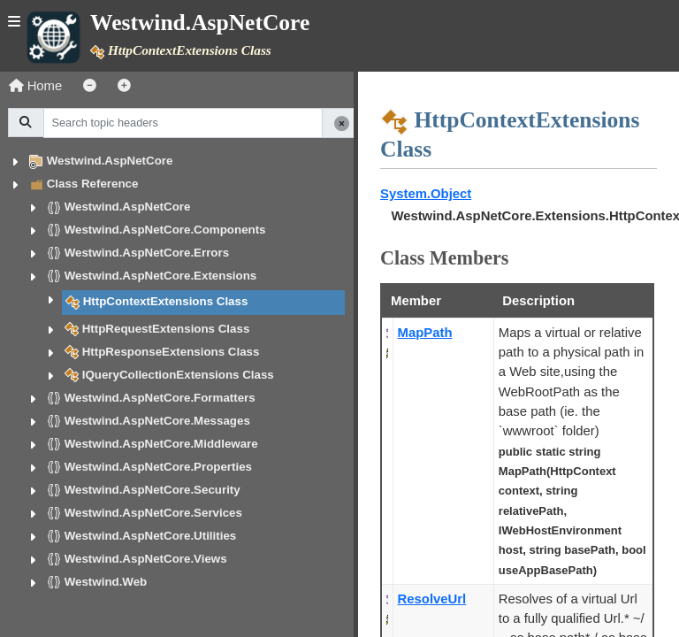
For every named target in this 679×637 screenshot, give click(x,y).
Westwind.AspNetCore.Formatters (160, 397)
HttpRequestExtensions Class (166, 328)
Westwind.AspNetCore (110, 160)
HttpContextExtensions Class (165, 301)
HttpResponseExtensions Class (171, 351)
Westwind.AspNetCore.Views (146, 558)
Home (36, 86)
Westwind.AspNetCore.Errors (147, 252)
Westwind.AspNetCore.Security (152, 489)
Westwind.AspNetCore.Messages (157, 420)
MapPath (425, 333)
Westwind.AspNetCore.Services (153, 512)
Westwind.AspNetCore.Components (165, 229)
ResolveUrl (432, 599)
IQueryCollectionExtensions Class (178, 374)
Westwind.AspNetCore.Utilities (151, 535)
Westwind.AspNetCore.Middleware (161, 443)
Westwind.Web (106, 581)
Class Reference (93, 183)
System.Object (425, 194)
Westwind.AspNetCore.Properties (158, 466)
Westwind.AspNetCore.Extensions (161, 275)
